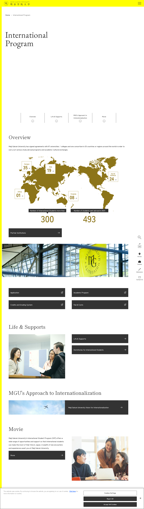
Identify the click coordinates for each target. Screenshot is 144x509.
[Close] (140, 498)
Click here (72, 491)
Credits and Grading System (21, 304)
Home (7, 15)
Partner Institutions (18, 232)
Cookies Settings (110, 493)
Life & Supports (56, 116)
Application (14, 292)
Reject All (110, 499)
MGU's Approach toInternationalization (80, 116)
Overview (32, 116)
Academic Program (81, 292)
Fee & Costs (78, 304)
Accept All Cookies (110, 504)
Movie (104, 116)
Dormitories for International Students (89, 349)
